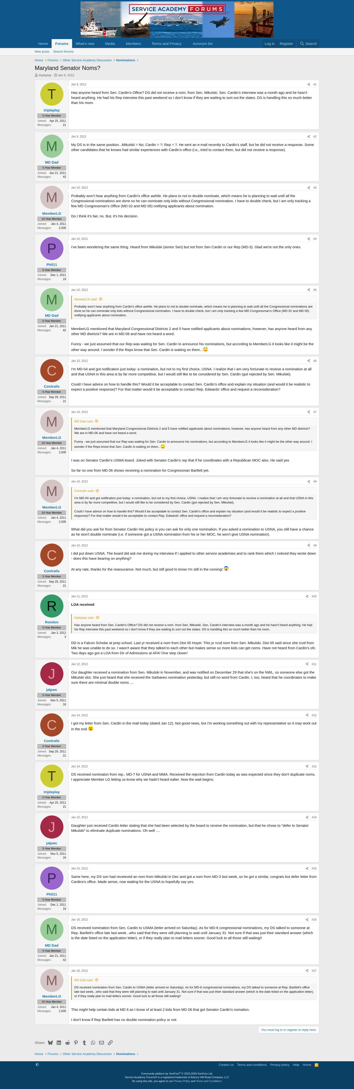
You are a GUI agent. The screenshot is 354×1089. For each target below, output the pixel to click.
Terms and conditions (252, 1065)
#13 (314, 766)
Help (296, 1065)
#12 (314, 715)
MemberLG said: (85, 299)
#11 (314, 664)
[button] (98, 43)
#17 (314, 970)
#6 (315, 361)
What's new (85, 43)
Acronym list (202, 43)
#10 (314, 596)
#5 (315, 290)
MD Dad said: (83, 421)
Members (133, 43)
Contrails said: (84, 491)
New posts (42, 51)
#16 (314, 919)
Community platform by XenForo (177, 1073)
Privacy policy (279, 1065)
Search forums (63, 51)
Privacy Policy (182, 1081)
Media (110, 43)
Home (43, 43)
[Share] (309, 84)
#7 (315, 412)
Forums (61, 43)
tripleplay (45, 75)
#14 (314, 817)
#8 (315, 481)
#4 (315, 239)
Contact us (226, 1065)
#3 (315, 187)
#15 (314, 868)
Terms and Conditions (209, 1081)
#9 (315, 545)
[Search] (308, 43)
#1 (315, 84)
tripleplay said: (84, 618)
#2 (315, 136)
